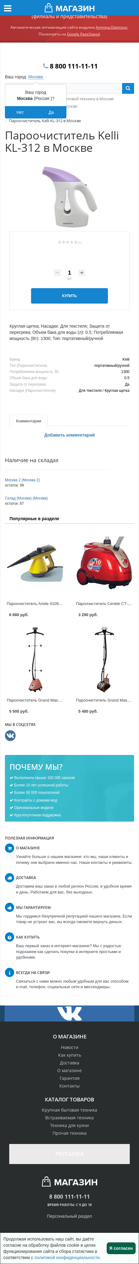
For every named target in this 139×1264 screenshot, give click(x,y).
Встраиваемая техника (69, 1118)
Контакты (69, 1086)
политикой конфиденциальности (67, 1257)
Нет (20, 112)
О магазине (69, 1070)
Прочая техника (70, 1133)
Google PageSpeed (83, 34)
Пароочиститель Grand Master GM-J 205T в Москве (54, 700)
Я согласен (121, 1248)
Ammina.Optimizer (112, 27)
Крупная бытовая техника (69, 1110)
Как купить (69, 1055)
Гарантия (70, 1078)
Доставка (69, 1063)
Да (51, 112)
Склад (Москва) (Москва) (26, 498)
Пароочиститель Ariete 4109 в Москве (42, 603)
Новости (69, 1047)
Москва (35, 76)
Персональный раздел (69, 1216)
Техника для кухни (69, 1125)
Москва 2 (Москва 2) (22, 480)
